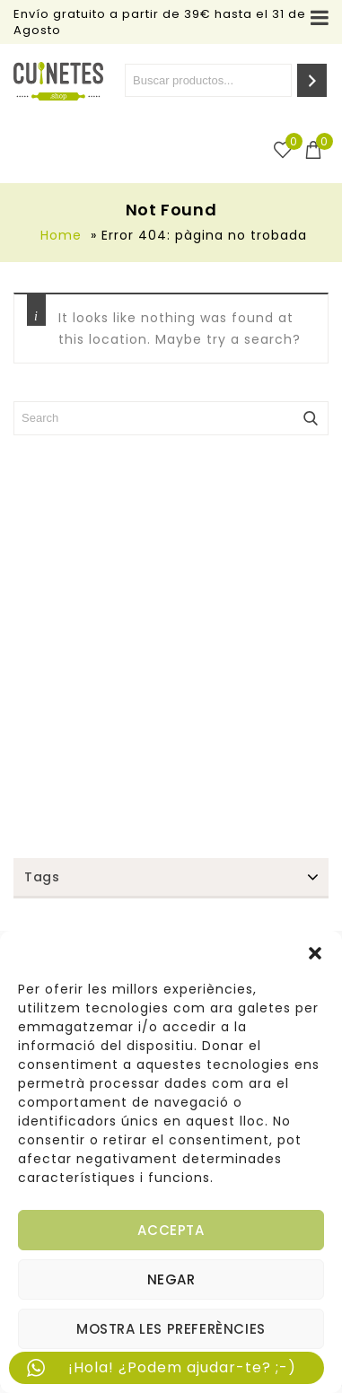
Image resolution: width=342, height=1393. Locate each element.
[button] (315, 953)
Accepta (170, 1230)
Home (61, 235)
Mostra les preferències (171, 1328)
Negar (171, 1279)
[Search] (312, 80)
